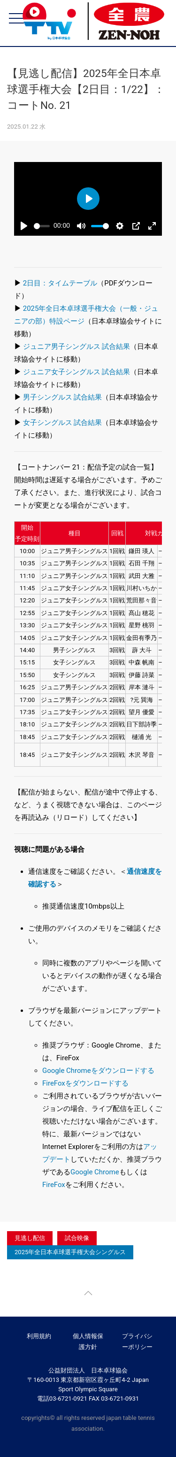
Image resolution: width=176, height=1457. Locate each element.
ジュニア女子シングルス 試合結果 (76, 372)
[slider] (42, 226)
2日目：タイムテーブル (60, 283)
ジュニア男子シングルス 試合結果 (76, 346)
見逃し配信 (30, 1237)
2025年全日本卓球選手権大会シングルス (70, 1252)
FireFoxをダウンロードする (85, 1083)
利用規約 (39, 1336)
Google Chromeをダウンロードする (98, 1070)
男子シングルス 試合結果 (62, 397)
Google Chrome (94, 1172)
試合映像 (77, 1237)
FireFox (53, 1184)
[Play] (23, 225)
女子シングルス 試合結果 (62, 422)
